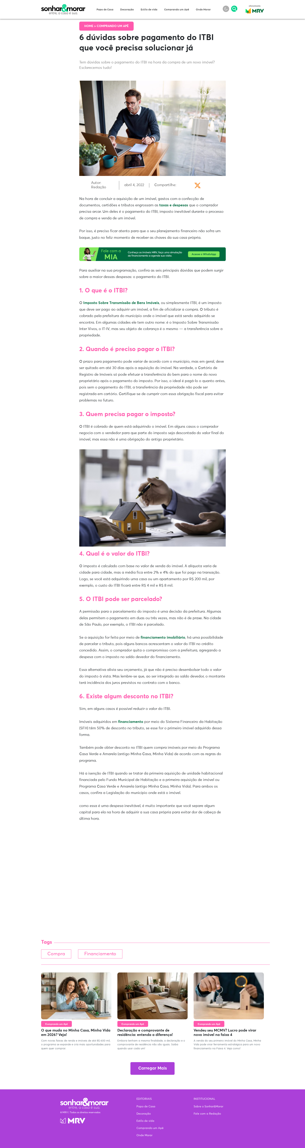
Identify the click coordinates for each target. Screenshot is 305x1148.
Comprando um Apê (176, 9)
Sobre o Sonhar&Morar (208, 1106)
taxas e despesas (173, 205)
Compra (56, 954)
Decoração (127, 9)
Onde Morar (203, 9)
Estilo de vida (149, 9)
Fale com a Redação (207, 1113)
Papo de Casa (105, 9)
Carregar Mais (152, 1068)
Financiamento (100, 954)
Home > (90, 26)
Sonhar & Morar (63, 6)
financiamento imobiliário (163, 637)
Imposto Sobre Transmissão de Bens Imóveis (121, 303)
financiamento (130, 722)
